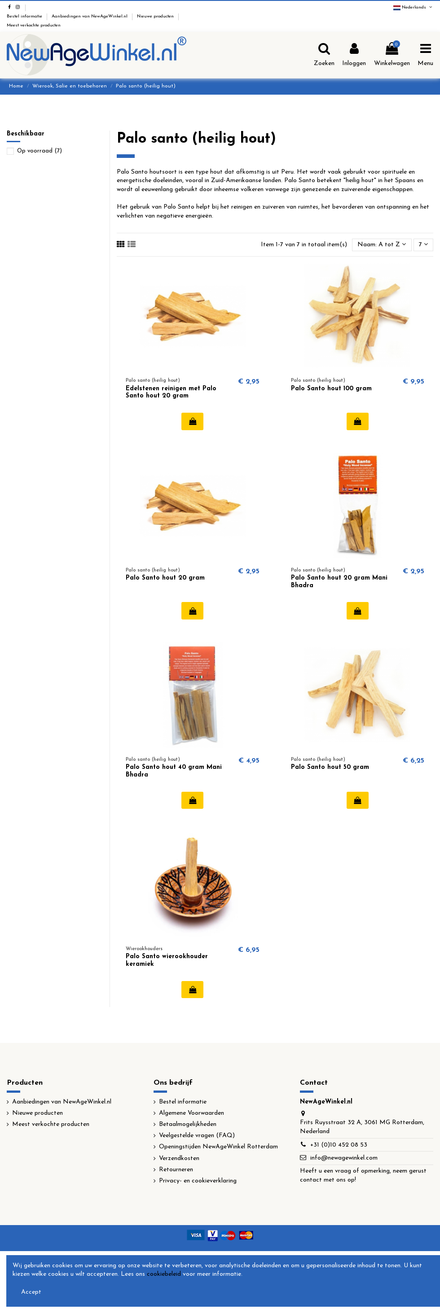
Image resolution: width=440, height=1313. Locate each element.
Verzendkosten (179, 1158)
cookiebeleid (164, 1274)
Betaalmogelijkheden (187, 1124)
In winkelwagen (192, 421)
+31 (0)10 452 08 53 (338, 1145)
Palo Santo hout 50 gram (330, 767)
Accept (31, 1292)
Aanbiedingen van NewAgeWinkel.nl (90, 16)
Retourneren (176, 1169)
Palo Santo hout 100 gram (331, 388)
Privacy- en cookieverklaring (198, 1181)
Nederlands (413, 7)
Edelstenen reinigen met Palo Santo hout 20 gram (171, 392)
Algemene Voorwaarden (191, 1113)
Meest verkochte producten (34, 25)
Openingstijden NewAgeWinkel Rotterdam (218, 1146)
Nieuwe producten (156, 16)
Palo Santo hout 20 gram (165, 578)
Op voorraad (39, 151)
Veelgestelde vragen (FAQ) (197, 1135)
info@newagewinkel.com (344, 1158)
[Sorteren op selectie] (381, 245)
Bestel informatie (25, 16)
